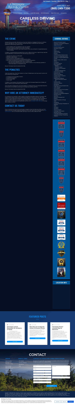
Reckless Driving (57, 99)
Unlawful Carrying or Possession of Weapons (61, 108)
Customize (57, 401)
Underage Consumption (59, 115)
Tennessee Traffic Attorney (36, 105)
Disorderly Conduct (58, 52)
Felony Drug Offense (58, 78)
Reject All (64, 401)
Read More (37, 342)
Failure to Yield (57, 56)
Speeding (56, 100)
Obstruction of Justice (58, 96)
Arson (55, 54)
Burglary (56, 58)
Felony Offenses (57, 69)
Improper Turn (57, 81)
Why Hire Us (61, 1)
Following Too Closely (58, 76)
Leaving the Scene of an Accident (61, 93)
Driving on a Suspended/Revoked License (61, 62)
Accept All (70, 401)
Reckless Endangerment (60, 75)
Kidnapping (56, 88)
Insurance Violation (58, 87)
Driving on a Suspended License (61, 60)
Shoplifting (56, 106)
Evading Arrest (57, 77)
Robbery (56, 102)
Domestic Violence (58, 67)
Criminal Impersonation (59, 51)
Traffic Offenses (57, 91)
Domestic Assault (58, 71)
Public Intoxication (58, 95)
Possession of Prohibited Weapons (61, 47)
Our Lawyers (47, 1)
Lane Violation (57, 92)
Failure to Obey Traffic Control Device (60, 65)
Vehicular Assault (57, 114)
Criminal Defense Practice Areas (61, 59)
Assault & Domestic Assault (60, 46)
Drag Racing (56, 55)
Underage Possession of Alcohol (61, 117)
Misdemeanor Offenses (59, 82)
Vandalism (56, 111)
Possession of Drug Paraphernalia (61, 90)
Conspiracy (56, 66)
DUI (56, 84)
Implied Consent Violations (59, 80)
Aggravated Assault (58, 49)
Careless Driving (57, 50)
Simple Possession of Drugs (60, 104)
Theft (55, 105)
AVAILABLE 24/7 (55, 7)
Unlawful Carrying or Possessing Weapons (61, 120)
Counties (54, 1)
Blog (66, 1)
